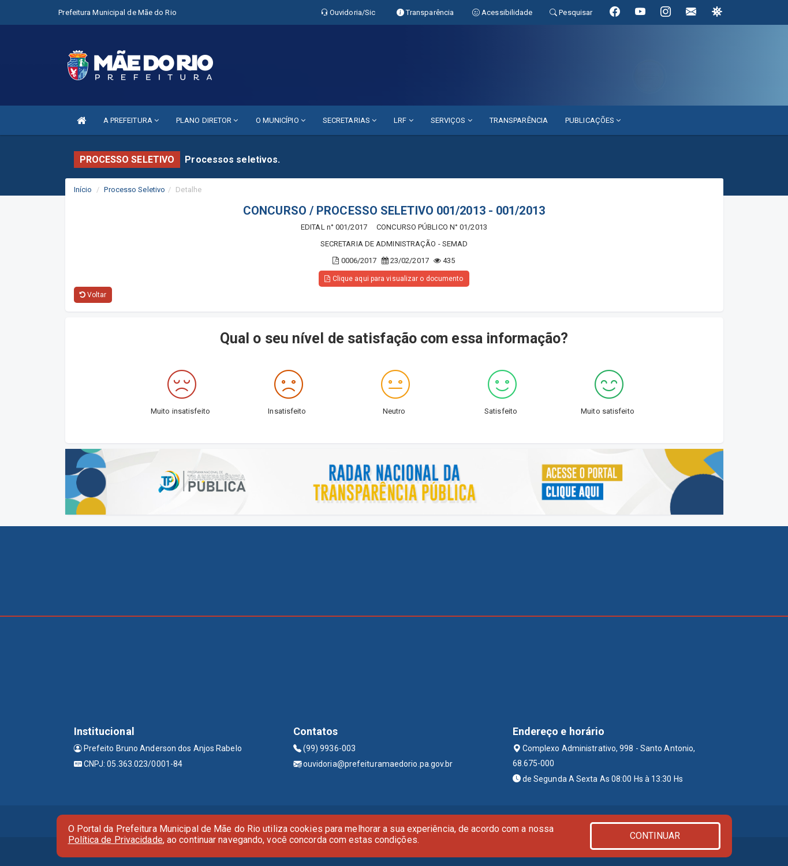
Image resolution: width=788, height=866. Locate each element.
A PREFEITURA (131, 120)
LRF (403, 120)
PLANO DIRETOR (207, 120)
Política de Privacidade (115, 839)
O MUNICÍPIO (280, 120)
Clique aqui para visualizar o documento (393, 279)
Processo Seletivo (134, 189)
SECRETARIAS (349, 120)
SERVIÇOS (451, 120)
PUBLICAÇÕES (593, 120)
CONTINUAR (655, 835)
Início (83, 189)
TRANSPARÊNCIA (519, 120)
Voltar (93, 295)
